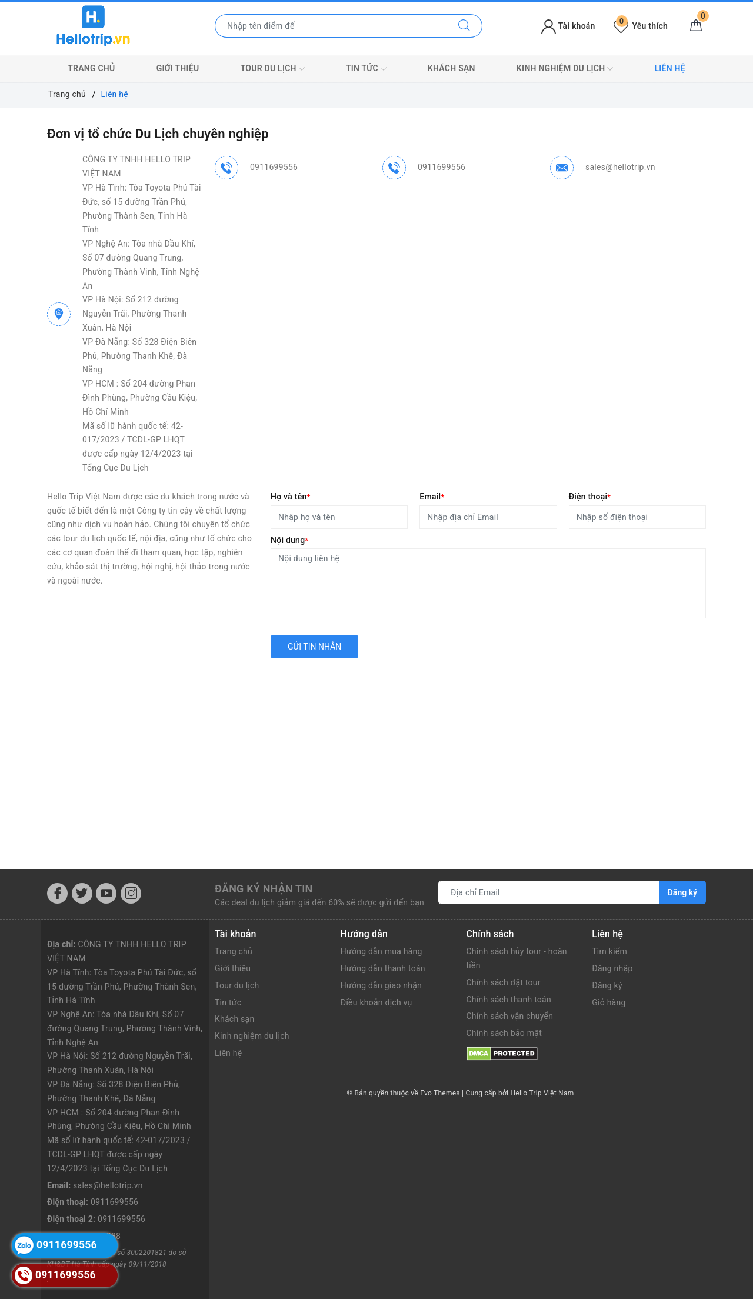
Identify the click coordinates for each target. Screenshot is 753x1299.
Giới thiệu (177, 68)
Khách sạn (451, 68)
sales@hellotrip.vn (620, 167)
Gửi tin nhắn (314, 646)
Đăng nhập (612, 968)
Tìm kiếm (609, 951)
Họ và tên (290, 496)
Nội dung (289, 540)
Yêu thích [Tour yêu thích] (641, 26)
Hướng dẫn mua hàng (381, 951)
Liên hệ (669, 68)
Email (431, 496)
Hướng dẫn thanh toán (383, 968)
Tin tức (366, 69)
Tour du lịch (273, 69)
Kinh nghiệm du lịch (565, 69)
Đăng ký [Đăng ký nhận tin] (682, 892)
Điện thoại (590, 496)
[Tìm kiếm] (464, 26)
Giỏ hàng (608, 1002)
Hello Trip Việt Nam (542, 1093)
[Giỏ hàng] (696, 26)
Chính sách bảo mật (504, 1033)
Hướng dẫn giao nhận (381, 985)
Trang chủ (91, 68)
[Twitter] (82, 893)
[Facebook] (57, 893)
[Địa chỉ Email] (548, 892)
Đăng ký (607, 985)
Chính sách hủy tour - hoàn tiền (517, 958)
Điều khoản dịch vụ (376, 1002)
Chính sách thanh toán (509, 999)
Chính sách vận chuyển (510, 1016)
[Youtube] (106, 893)
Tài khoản (568, 26)
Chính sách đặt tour (504, 982)
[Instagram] (131, 893)
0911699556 (274, 167)
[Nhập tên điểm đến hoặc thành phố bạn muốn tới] (331, 26)
